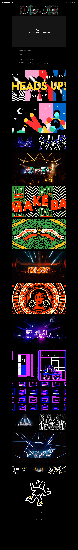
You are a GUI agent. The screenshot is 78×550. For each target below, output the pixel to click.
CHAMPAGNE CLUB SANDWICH (29, 59)
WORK (67, 2)
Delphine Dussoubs (32, 60)
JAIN (22, 50)
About (70, 2)
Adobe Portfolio (41, 522)
